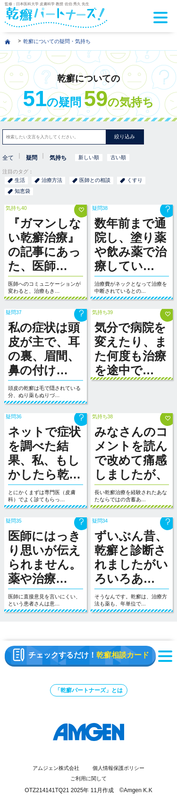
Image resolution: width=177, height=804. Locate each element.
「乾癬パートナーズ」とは (89, 690)
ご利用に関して (88, 778)
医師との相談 (94, 180)
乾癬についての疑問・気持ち (57, 41)
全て (8, 157)
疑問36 (14, 416)
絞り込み (124, 136)
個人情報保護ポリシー (118, 768)
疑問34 (100, 521)
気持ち (58, 157)
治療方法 (52, 180)
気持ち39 (102, 312)
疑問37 (14, 312)
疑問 (31, 157)
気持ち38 (102, 416)
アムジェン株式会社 (56, 768)
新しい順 (88, 157)
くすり (135, 180)
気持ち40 (16, 208)
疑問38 (100, 208)
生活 (20, 180)
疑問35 (14, 521)
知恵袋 (22, 191)
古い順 (118, 157)
